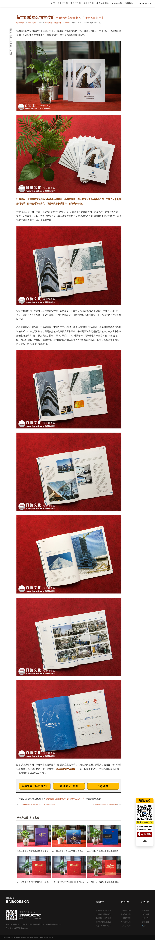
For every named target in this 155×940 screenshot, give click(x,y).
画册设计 (66, 23)
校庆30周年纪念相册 (103, 922)
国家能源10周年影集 (103, 910)
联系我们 (129, 3)
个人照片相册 (126, 922)
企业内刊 (145, 918)
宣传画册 (145, 914)
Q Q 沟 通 (103, 786)
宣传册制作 (58, 23)
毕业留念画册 (126, 918)
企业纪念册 (63, 3)
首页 (53, 3)
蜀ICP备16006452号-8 (45, 937)
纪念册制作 (20, 23)
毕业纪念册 (89, 3)
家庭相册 (145, 922)
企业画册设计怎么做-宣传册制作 (105, 805)
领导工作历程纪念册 (103, 926)
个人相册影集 (102, 3)
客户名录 (145, 910)
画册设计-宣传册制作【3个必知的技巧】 (64, 799)
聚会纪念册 (76, 3)
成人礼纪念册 (126, 926)
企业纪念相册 (126, 910)
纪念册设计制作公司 (14, 3)
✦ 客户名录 (116, 3)
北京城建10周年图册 (103, 918)
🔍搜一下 (145, 926)
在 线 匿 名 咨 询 (69, 786)
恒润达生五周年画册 (103, 914)
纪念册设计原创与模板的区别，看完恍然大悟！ (38, 805)
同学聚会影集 (126, 914)
